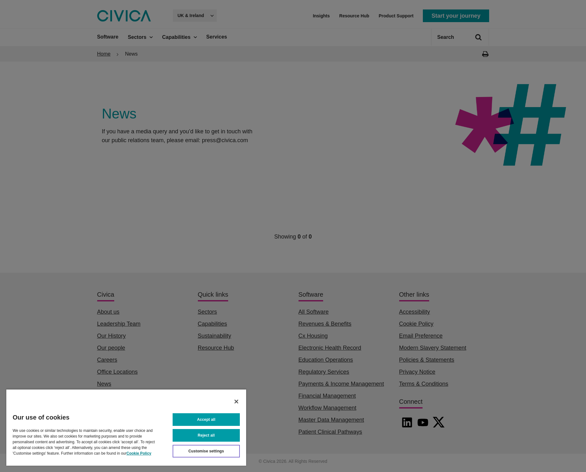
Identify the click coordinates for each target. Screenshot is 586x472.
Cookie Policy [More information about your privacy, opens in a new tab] (139, 453)
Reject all (206, 435)
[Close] (236, 401)
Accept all (206, 419)
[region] (126, 427)
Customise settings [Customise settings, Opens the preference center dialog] (206, 451)
